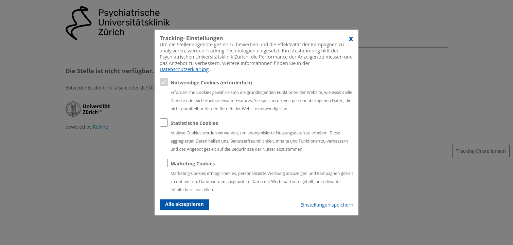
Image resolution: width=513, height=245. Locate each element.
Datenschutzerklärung (184, 69)
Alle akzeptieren (184, 204)
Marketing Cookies (193, 163)
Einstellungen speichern (327, 204)
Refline (100, 127)
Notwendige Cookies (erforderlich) (211, 82)
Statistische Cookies (194, 123)
